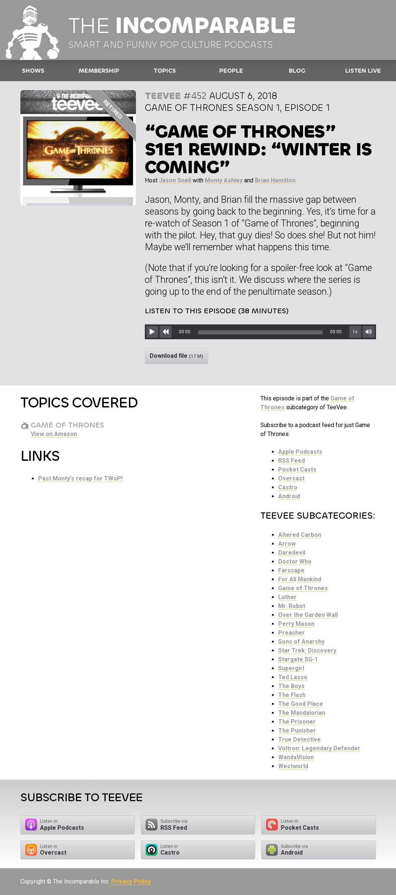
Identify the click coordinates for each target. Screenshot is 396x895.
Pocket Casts (297, 469)
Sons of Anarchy (301, 641)
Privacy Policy (131, 881)
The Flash (292, 695)
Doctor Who (295, 561)
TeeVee (163, 96)
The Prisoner (297, 721)
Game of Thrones (303, 588)
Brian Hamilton (275, 180)
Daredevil (291, 552)
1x (355, 331)
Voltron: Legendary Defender (319, 748)
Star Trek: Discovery (307, 650)
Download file (176, 355)
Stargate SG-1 (298, 659)
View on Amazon (54, 433)
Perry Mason (296, 623)
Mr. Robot (291, 606)
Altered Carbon (299, 534)
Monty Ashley (224, 180)
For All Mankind (299, 579)
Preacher (291, 632)
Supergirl (291, 668)
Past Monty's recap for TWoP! (80, 478)
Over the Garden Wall (308, 614)
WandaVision (296, 757)
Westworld (293, 766)
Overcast (291, 478)
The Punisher (297, 730)
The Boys (291, 686)
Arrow (287, 543)
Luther (287, 597)
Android (289, 496)
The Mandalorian (301, 712)
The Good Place (300, 703)
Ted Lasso (292, 677)
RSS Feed (291, 460)
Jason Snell (175, 180)
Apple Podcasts (300, 451)
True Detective (299, 739)
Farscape (291, 570)
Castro (287, 487)
